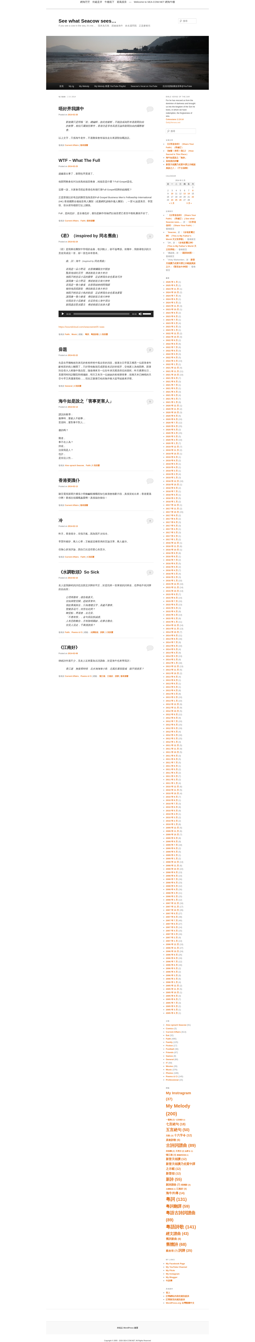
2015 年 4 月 (172, 611)
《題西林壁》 (187, 253)
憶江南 (102, 676)
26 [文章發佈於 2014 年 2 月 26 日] (180, 200)
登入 (168, 1292)
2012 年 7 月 (172, 721)
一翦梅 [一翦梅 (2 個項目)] (170, 1120)
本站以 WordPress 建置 (127, 1328)
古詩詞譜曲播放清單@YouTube (177, 86)
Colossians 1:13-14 (175, 119)
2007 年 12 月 (172, 903)
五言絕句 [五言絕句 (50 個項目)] (177, 1130)
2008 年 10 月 (172, 869)
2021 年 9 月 (172, 378)
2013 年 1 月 (172, 701)
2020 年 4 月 (172, 433)
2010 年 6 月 (172, 807)
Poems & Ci (77, 632)
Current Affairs (72, 145)
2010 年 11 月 (172, 790)
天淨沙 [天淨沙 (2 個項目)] (179, 1151)
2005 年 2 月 (172, 1013)
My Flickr (170, 1270)
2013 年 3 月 (172, 694)
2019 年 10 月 (172, 453)
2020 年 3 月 (172, 436)
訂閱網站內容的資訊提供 (177, 1296)
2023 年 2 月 (172, 326)
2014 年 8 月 (172, 639)
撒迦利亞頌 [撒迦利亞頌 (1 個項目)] (182, 1155)
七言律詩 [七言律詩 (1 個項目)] (180, 1120)
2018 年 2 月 (172, 498)
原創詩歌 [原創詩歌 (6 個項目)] (173, 1140)
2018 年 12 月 (172, 481)
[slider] (102, 314)
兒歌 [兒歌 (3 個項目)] (169, 1135)
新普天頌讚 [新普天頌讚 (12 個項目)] (176, 1159)
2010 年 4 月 (172, 814)
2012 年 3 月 (172, 735)
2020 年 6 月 (172, 426)
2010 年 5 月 (172, 810)
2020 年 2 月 (172, 440)
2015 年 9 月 (172, 594)
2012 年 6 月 (172, 724)
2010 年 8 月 (172, 800)
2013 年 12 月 (172, 666)
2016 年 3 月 (172, 574)
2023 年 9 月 (172, 313)
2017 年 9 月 (172, 515)
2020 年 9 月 (172, 416)
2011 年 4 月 (172, 773)
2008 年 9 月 (172, 872)
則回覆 (104, 334)
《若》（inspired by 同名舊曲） (89, 235)
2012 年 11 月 (172, 707)
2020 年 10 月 (172, 412)
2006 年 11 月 (172, 948)
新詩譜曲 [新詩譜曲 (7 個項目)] (173, 1184)
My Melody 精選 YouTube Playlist (110, 86)
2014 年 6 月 (172, 646)
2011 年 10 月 (172, 752)
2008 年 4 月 (172, 889)
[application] (106, 314)
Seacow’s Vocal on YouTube (144, 86)
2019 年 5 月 (172, 464)
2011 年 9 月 (172, 756)
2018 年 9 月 (172, 488)
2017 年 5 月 (172, 525)
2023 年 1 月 (172, 330)
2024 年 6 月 (172, 299)
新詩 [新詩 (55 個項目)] (174, 1179)
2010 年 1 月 (172, 824)
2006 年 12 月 (172, 944)
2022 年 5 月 (172, 354)
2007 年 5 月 (172, 927)
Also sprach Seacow (74, 465)
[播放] (62, 314)
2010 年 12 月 (172, 786)
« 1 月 (171, 203)
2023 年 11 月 (172, 306)
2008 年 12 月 (172, 862)
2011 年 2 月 (172, 779)
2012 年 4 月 (172, 731)
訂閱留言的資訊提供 (175, 1299)
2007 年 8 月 (172, 917)
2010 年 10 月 (172, 793)
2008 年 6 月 (172, 882)
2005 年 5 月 (172, 1006)
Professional (172, 1080)
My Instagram (173, 1274)
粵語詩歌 (95, 334)
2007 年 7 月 (172, 920)
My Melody (84, 86)
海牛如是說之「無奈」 (176, 157)
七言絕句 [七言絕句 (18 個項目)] (176, 1124)
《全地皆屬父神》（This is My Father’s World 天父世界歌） (180, 235)
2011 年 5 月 (172, 769)
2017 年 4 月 (172, 529)
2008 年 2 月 (172, 896)
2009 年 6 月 (172, 848)
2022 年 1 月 (172, 364)
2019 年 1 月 (172, 477)
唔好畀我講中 (71, 108)
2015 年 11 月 (172, 587)
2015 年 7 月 (172, 601)
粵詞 (87, 334)
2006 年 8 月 (172, 958)
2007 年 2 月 (172, 937)
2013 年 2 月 (172, 697)
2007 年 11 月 (172, 906)
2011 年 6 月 (172, 766)
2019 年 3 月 (172, 471)
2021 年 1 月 (172, 402)
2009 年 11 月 (172, 831)
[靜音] (140, 314)
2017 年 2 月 (172, 536)
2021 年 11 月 (172, 371)
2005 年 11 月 (172, 989)
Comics (170, 1028)
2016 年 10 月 (172, 549)
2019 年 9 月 (172, 457)
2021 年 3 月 (172, 395)
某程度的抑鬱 (172, 161)
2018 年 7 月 (172, 491)
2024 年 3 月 (172, 302)
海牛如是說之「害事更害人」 (86, 401)
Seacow (172, 232)
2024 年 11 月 (172, 289)
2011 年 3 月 (172, 776)
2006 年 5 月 (172, 968)
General (68, 386)
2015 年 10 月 (172, 591)
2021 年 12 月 (172, 368)
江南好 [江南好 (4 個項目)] (181, 1188)
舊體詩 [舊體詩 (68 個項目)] (176, 1244)
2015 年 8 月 (172, 598)
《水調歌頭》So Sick (79, 572)
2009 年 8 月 (172, 841)
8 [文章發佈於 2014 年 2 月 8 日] (192, 190)
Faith (83, 221)
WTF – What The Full (79, 160)
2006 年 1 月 (172, 982)
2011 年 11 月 (172, 749)
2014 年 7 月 (172, 642)
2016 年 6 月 (172, 563)
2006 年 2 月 (172, 979)
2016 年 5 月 (172, 567)
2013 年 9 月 (172, 677)
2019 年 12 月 (172, 446)
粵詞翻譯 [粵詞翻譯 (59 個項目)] (178, 1206)
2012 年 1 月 (172, 742)
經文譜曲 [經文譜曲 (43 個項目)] (177, 1234)
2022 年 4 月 (172, 357)
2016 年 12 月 (172, 543)
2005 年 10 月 (172, 992)
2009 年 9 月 (172, 838)
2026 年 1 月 (172, 282)
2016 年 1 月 (172, 580)
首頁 (61, 86)
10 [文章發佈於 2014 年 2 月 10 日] (172, 194)
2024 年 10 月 (172, 292)
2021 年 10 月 (172, 375)
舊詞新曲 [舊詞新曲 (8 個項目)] (173, 1238)
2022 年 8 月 (172, 344)
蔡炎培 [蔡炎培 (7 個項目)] (172, 1250)
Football (170, 1049)
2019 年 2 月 (172, 474)
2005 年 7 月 (172, 1003)
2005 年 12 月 (172, 985)
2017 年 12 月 (172, 505)
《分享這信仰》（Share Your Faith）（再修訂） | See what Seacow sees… (181, 218)
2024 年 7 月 (172, 296)
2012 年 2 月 (172, 738)
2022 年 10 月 (172, 337)
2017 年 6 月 (172, 522)
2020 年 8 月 (172, 419)
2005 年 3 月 (172, 1009)
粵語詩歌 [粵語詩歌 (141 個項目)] (181, 1226)
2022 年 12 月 (172, 333)
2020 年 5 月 (172, 429)
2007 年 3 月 (172, 934)
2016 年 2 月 (172, 577)
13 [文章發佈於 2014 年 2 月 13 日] (184, 194)
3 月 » (189, 203)
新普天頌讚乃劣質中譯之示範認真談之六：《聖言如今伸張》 (180, 263)
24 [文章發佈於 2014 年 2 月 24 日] (172, 200)
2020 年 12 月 (172, 405)
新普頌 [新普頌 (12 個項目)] (173, 1173)
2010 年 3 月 (172, 817)
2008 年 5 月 (172, 886)
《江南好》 (69, 647)
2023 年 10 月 (172, 309)
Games (169, 1056)
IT (167, 1063)
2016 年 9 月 (172, 553)
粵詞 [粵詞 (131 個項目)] (176, 1199)
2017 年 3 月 (172, 532)
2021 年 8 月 (172, 381)
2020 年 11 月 (172, 409)
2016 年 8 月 (172, 556)
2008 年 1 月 (172, 900)
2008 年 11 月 (172, 865)
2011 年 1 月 (172, 783)
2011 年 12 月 (172, 745)
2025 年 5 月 (172, 285)
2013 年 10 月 (172, 673)
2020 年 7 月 (172, 422)
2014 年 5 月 (172, 649)
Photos (169, 1073)
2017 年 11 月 (172, 508)
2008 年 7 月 (172, 879)
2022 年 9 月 (172, 340)
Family (169, 1042)
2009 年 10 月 (172, 834)
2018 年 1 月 (172, 501)
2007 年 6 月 (172, 924)
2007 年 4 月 (172, 930)
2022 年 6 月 (172, 350)
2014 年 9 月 (172, 635)
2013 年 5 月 (172, 687)
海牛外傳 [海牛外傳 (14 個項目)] (175, 1193)
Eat (167, 1035)
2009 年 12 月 (172, 827)
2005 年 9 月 (172, 996)
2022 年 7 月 (172, 347)
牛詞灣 (169, 1280)
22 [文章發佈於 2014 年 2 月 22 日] (193, 197)
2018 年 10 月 (172, 484)
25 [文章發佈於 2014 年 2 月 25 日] (176, 200)
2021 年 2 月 (172, 399)
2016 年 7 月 (172, 560)
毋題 (63, 349)
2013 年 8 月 (172, 680)
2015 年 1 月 (172, 622)
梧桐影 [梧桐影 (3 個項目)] (186, 1185)
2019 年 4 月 (172, 467)
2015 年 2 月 (172, 618)
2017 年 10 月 (172, 512)
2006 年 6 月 (172, 965)
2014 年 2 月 (172, 659)
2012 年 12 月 (172, 704)
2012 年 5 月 (172, 728)
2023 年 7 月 (172, 320)
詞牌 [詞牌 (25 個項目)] (185, 1250)
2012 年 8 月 (172, 718)
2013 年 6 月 (172, 683)
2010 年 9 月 (172, 797)
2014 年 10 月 (172, 632)
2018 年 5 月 (172, 495)
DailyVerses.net (173, 122)
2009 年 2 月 (172, 855)
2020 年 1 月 (172, 443)
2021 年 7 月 (172, 385)
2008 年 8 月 (172, 876)
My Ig (71, 86)
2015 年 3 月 (172, 615)
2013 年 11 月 (172, 670)
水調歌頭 (94, 632)
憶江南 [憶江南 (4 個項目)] (171, 1155)
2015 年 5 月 (172, 608)
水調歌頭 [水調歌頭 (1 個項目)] (171, 1189)
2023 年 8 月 (172, 316)
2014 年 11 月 (172, 628)
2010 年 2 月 (172, 821)
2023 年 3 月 (172, 323)
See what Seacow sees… (87, 21)
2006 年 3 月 (172, 975)
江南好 (110, 676)
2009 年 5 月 (172, 852)
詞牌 (102, 632)
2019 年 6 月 (172, 460)
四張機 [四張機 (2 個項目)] (170, 1151)
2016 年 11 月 (172, 546)
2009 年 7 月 (172, 845)
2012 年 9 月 (172, 714)
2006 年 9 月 (172, 955)
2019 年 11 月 (172, 450)
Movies (169, 1066)
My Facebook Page (175, 1263)
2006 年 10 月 (172, 951)
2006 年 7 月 (172, 961)
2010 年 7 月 (172, 803)
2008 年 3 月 (172, 893)
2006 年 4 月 (172, 972)
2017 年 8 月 (172, 519)
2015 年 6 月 (172, 604)
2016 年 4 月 (172, 570)
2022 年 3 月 (172, 361)
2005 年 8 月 (172, 999)
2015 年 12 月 (172, 584)
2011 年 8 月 (172, 759)
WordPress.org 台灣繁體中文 (180, 1303)
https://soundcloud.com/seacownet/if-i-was (81, 326)
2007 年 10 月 (172, 910)
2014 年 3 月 (172, 656)
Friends (170, 1052)
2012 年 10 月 (172, 711)
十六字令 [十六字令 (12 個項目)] (183, 1135)
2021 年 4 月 (172, 392)
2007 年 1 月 (172, 941)
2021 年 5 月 (172, 388)
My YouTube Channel (176, 1267)
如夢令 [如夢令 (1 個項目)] (189, 1151)
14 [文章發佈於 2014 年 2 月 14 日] (189, 194)
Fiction (169, 1045)
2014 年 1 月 (172, 663)
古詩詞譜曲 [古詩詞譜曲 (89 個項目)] (181, 1145)
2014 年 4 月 (172, 653)
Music (74, 334)
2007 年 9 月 (172, 913)
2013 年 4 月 (172, 690)
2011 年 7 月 (172, 762)
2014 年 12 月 (172, 625)
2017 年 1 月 (172, 539)
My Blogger (171, 1277)
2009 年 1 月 (172, 858)
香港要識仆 (69, 480)
